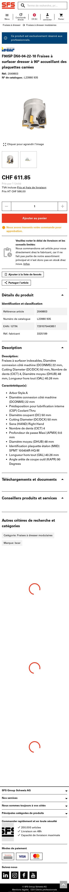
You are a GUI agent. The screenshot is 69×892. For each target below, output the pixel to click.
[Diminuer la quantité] (6, 206)
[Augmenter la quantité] (62, 206)
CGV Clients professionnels (44, 889)
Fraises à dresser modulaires (41, 25)
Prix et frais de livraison (31, 187)
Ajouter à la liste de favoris (22, 274)
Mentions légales (20, 889)
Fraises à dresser (12, 25)
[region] (34, 159)
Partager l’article (16, 282)
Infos (26, 264)
